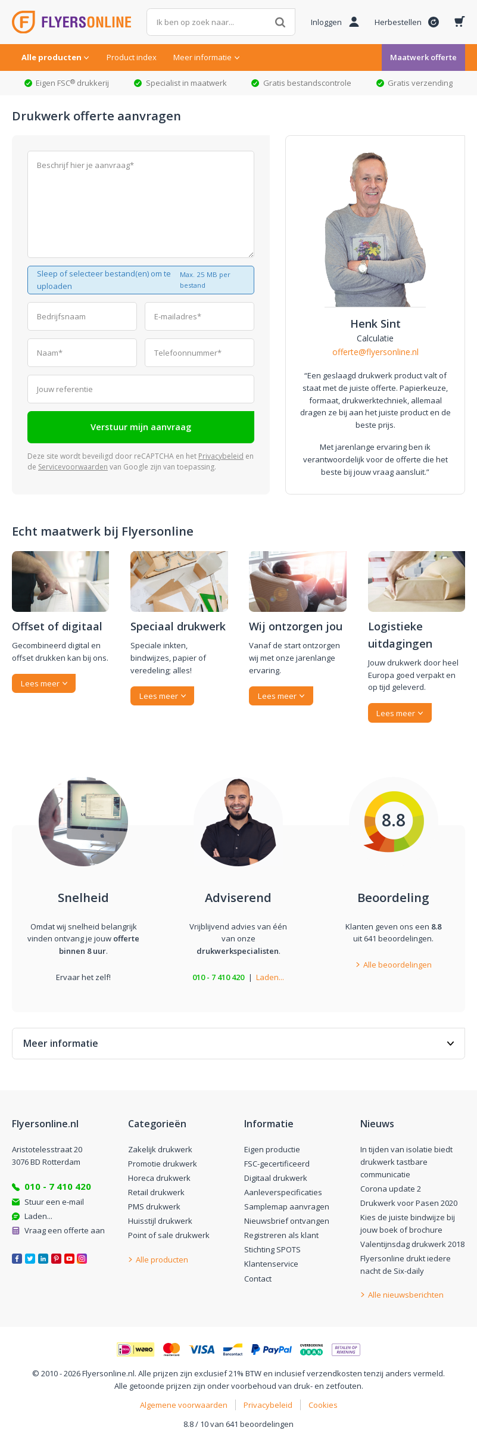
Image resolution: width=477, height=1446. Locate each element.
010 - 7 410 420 (218, 977)
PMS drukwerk (154, 1206)
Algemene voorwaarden (183, 1405)
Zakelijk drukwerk (160, 1149)
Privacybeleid (221, 456)
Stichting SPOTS (272, 1249)
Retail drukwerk (156, 1192)
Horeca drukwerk (159, 1178)
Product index (132, 57)
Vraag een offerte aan (64, 1230)
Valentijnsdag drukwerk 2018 (412, 1244)
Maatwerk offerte (423, 57)
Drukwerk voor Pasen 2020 (408, 1203)
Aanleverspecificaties (283, 1192)
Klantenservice (271, 1263)
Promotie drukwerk (162, 1163)
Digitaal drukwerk (275, 1178)
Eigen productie (272, 1149)
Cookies (323, 1405)
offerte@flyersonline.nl (375, 351)
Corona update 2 (390, 1188)
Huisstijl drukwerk (160, 1220)
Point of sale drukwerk (169, 1235)
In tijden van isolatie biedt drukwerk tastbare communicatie (406, 1162)
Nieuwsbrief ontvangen (286, 1220)
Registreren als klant (281, 1235)
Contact (258, 1278)
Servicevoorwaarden (73, 467)
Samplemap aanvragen (286, 1206)
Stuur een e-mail (54, 1201)
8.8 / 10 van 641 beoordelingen (238, 1424)
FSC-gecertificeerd (277, 1163)
